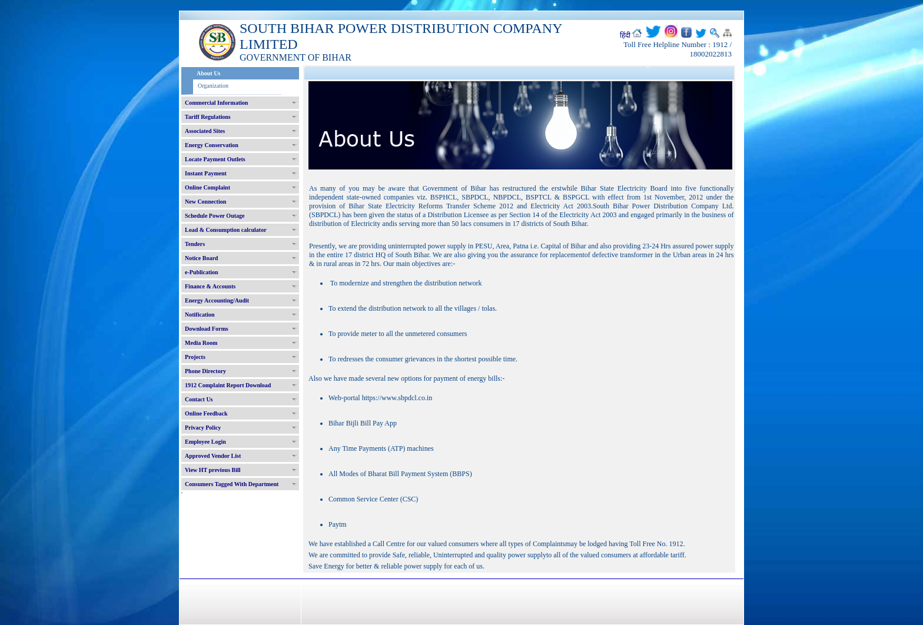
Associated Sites (205, 131)
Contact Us (199, 399)
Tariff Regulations (208, 117)
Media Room (201, 343)
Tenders (195, 244)
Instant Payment (206, 173)
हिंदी (625, 35)
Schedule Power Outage (214, 215)
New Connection (205, 201)
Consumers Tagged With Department (231, 484)
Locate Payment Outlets (215, 159)
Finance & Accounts (210, 286)
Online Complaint (207, 187)
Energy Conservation (211, 145)
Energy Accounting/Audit (217, 300)
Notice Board (201, 258)
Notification (200, 314)
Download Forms (206, 328)
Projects (195, 357)
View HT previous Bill (213, 470)
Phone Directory (205, 371)
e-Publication (201, 272)
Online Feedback (206, 413)
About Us (208, 73)
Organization (213, 85)
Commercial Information (216, 102)
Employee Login (205, 441)
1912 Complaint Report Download (228, 385)
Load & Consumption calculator (226, 230)
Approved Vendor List (213, 456)
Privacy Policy (203, 427)
